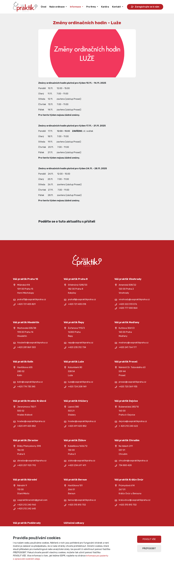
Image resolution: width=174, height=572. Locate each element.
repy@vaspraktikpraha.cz (80, 342)
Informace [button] (75, 6)
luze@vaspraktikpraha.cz (80, 382)
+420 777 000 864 (128, 308)
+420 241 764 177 (128, 347)
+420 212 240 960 (26, 504)
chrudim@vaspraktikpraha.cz (133, 460)
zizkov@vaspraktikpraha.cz (81, 460)
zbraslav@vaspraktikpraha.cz (31, 460)
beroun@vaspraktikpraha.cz (82, 500)
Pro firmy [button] (91, 6)
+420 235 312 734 (77, 347)
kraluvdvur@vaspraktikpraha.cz (134, 500)
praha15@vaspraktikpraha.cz (31, 299)
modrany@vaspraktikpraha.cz (133, 342)
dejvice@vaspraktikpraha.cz (133, 421)
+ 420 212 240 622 (128, 426)
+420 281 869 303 (26, 347)
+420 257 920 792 (26, 465)
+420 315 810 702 (77, 504)
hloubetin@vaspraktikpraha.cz (32, 342)
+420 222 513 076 (128, 304)
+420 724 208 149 (77, 386)
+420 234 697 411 (77, 465)
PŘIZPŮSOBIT (149, 548)
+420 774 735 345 (26, 386)
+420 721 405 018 (77, 304)
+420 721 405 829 (26, 304)
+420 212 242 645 (26, 508)
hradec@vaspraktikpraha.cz (31, 421)
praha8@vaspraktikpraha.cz (82, 299)
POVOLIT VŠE (149, 539)
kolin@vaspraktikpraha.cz (30, 382)
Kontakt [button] (116, 6)
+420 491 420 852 (26, 426)
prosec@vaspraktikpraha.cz (132, 382)
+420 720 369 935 (128, 386)
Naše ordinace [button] (57, 6)
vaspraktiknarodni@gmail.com (32, 500)
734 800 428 (125, 465)
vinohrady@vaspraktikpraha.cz (134, 299)
